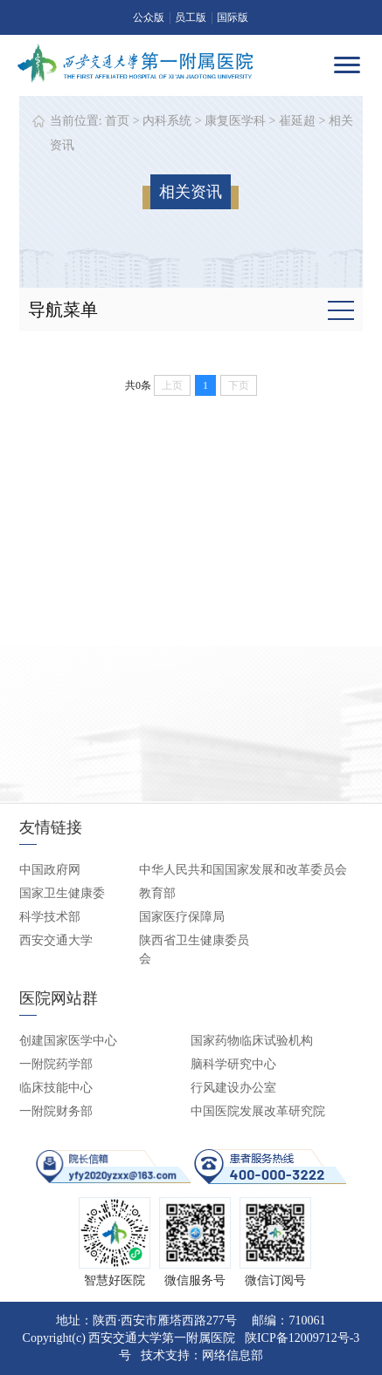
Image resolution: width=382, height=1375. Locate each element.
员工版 (190, 17)
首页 (117, 120)
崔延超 (297, 120)
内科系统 (166, 120)
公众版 (148, 17)
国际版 (232, 17)
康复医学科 (235, 120)
